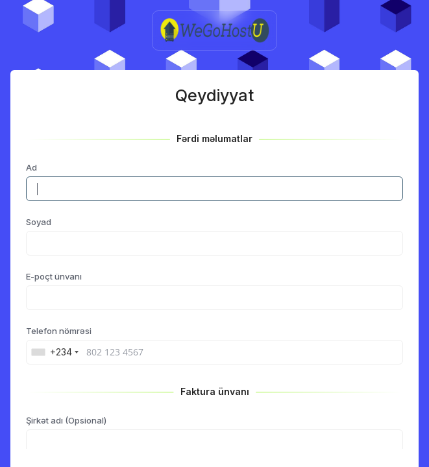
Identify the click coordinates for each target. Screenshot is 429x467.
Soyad (38, 222)
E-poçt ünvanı (54, 276)
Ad (31, 167)
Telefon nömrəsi (59, 331)
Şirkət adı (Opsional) (66, 420)
